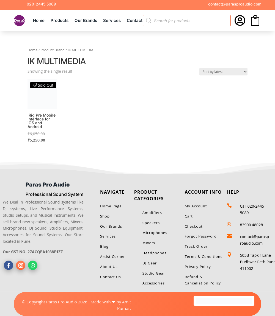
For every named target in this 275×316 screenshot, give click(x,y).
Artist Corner (112, 256)
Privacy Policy (198, 266)
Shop (105, 216)
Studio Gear (153, 273)
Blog (104, 246)
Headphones (154, 252)
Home (39, 20)
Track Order (196, 246)
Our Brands (86, 20)
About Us (109, 266)
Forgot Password (201, 236)
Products (59, 20)
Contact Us (138, 20)
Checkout (194, 226)
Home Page (111, 206)
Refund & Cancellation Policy (203, 280)
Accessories (153, 283)
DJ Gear (149, 263)
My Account (196, 206)
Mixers (148, 242)
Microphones (154, 232)
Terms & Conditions (203, 256)
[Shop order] (223, 71)
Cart (189, 216)
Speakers (151, 222)
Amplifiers (152, 212)
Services (112, 20)
